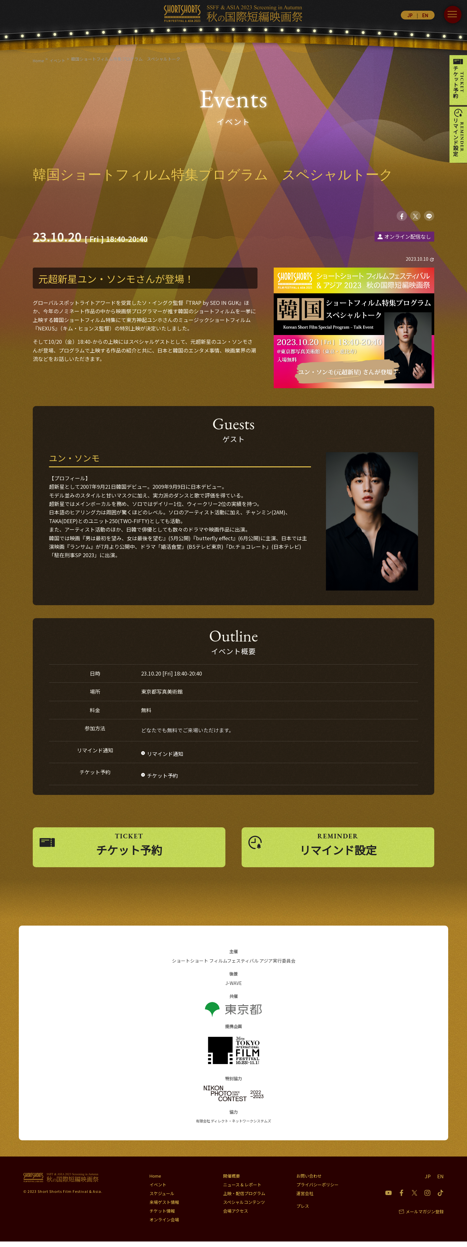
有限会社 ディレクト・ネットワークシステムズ (233, 1126)
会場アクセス (235, 1216)
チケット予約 (162, 777)
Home (155, 1181)
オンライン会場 (164, 1225)
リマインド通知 (165, 755)
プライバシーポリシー (317, 1190)
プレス (302, 1212)
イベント (158, 1190)
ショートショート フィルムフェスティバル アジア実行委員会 (233, 966)
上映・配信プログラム (244, 1199)
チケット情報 (162, 1216)
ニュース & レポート (242, 1190)
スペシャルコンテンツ (244, 1208)
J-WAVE (233, 989)
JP (410, 15)
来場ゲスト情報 (164, 1208)
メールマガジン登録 (425, 1217)
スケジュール (162, 1199)
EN (425, 15)
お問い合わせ (309, 1181)
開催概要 (231, 1181)
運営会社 (304, 1199)
